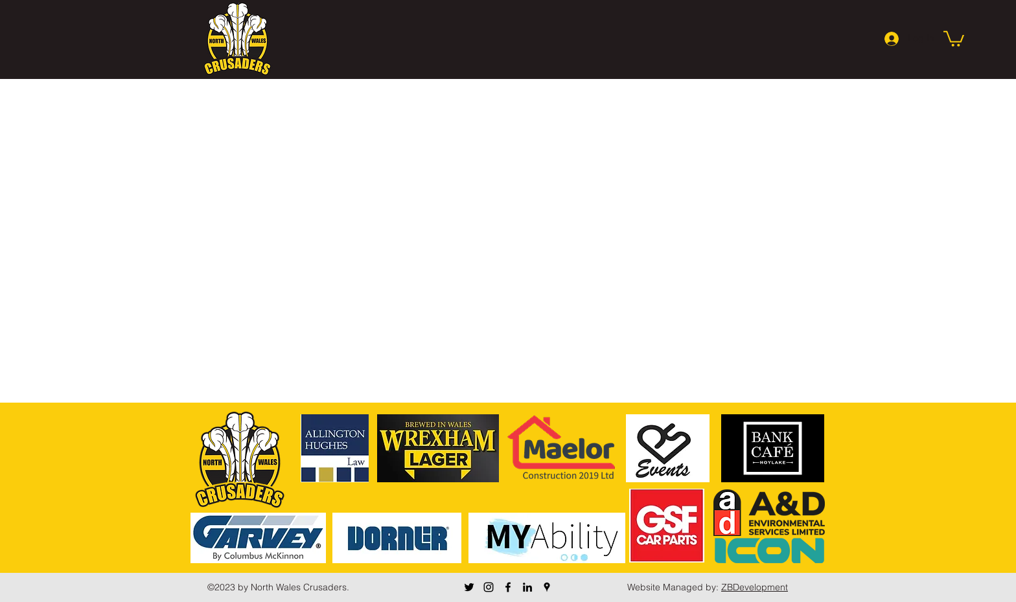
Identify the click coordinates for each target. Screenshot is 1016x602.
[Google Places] (546, 587)
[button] (953, 38)
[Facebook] (508, 587)
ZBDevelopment (754, 587)
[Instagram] (488, 587)
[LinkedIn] (527, 587)
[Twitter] (469, 587)
